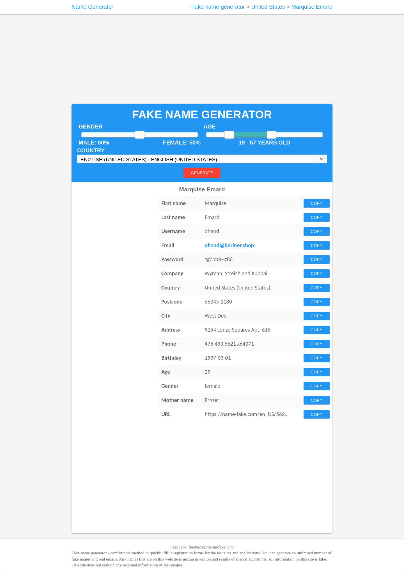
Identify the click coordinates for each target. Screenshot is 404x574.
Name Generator (92, 7)
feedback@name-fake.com (211, 547)
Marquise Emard (311, 7)
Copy (316, 203)
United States (268, 7)
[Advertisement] (202, 59)
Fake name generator (218, 7)
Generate (202, 173)
